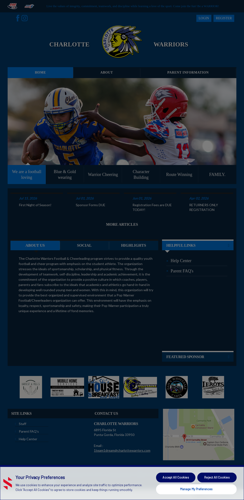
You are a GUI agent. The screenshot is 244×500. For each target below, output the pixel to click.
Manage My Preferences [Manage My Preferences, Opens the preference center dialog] (196, 489)
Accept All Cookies (176, 477)
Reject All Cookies (216, 477)
